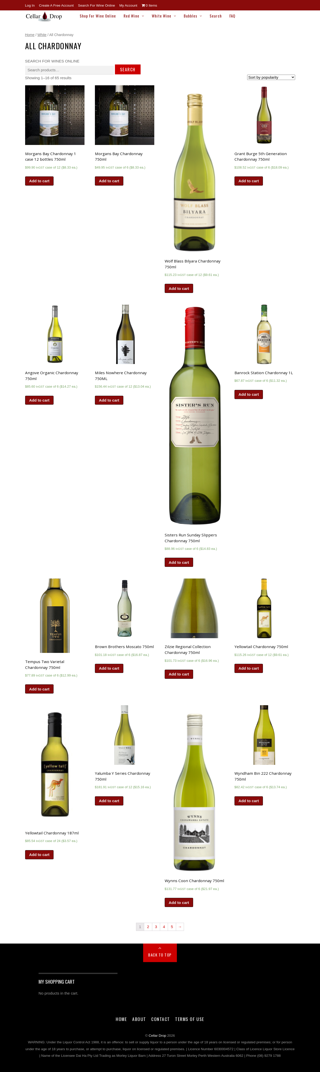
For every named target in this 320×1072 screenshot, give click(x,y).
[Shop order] (271, 77)
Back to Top (160, 955)
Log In (30, 5)
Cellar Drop (157, 1035)
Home (30, 35)
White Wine (161, 16)
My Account (128, 5)
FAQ (232, 16)
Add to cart (39, 181)
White (41, 35)
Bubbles (190, 16)
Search (216, 16)
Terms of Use (189, 1019)
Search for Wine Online (96, 5)
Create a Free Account (56, 5)
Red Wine (131, 16)
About (139, 1019)
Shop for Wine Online (98, 16)
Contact (160, 1019)
